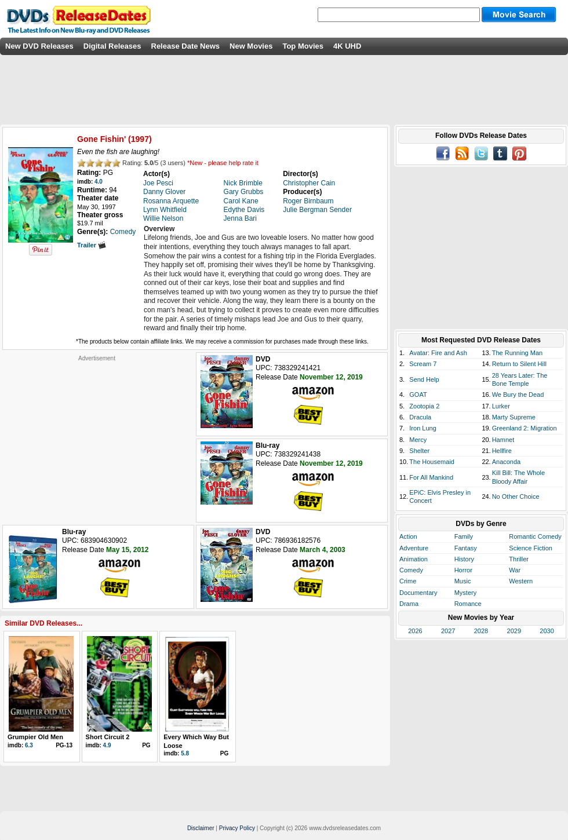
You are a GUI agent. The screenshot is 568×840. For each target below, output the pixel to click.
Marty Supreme (514, 417)
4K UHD (347, 46)
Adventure (413, 548)
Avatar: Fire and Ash (438, 352)
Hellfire (502, 450)
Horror (463, 570)
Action (408, 536)
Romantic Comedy (535, 536)
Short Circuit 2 (108, 736)
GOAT (418, 394)
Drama (408, 603)
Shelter (419, 450)
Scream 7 (422, 363)
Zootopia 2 (424, 406)
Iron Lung (422, 428)
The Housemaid (431, 461)
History (464, 559)
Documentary (418, 592)
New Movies (251, 46)
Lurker (501, 406)
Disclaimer (200, 828)
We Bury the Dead (518, 394)
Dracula (420, 417)
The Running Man (517, 352)
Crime (407, 581)
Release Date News (185, 46)
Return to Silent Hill (519, 363)
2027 (448, 630)
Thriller (519, 559)
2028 (481, 630)
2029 (514, 630)
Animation (413, 559)
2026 (415, 630)
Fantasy (465, 548)
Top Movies (302, 46)
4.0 (98, 181)
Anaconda (506, 461)
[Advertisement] (97, 434)
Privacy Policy (237, 828)
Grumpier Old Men (35, 736)
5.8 (185, 753)
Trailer (91, 245)
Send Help (424, 379)
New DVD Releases (39, 46)
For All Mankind (431, 477)
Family (463, 536)
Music (462, 581)
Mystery (465, 592)
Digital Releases (112, 46)
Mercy (418, 439)
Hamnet (503, 439)
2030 (547, 630)
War (514, 570)
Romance (468, 603)
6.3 (29, 745)
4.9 (107, 745)
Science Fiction (530, 548)
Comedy (411, 570)
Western (521, 581)
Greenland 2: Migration (524, 428)
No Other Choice (516, 496)
